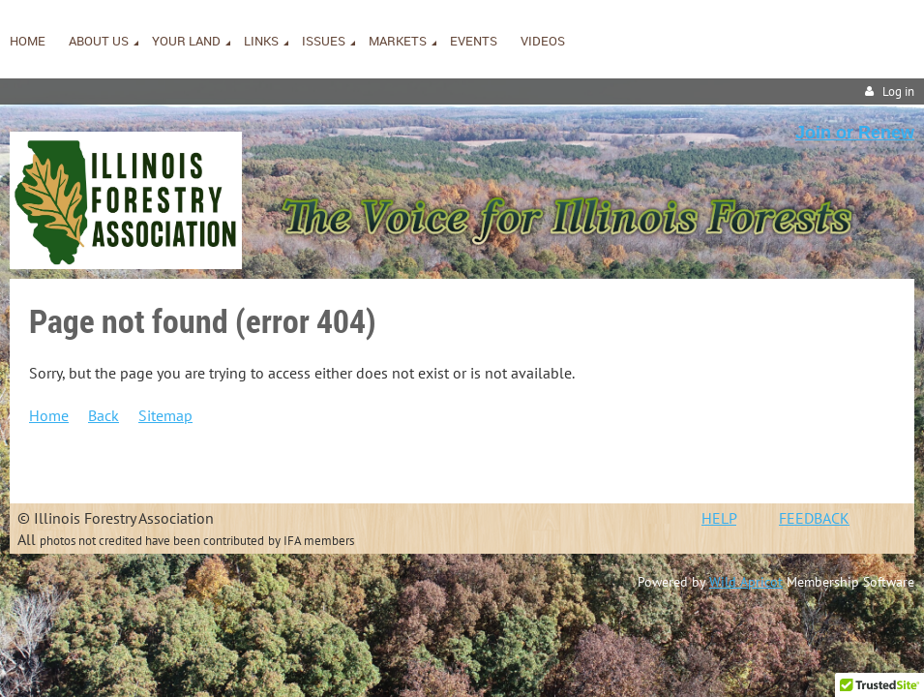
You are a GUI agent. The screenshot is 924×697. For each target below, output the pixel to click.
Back (103, 415)
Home (49, 415)
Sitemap (165, 415)
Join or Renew (854, 132)
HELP (718, 518)
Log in (898, 91)
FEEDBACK (814, 518)
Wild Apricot (746, 582)
